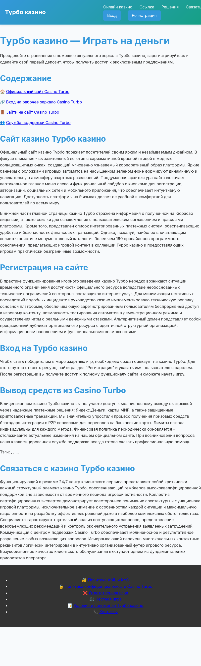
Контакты (108, 611)
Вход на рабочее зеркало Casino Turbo (44, 101)
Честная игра (109, 599)
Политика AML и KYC (108, 579)
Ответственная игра (108, 592)
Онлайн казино (117, 6)
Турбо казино (25, 12)
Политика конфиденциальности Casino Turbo (108, 586)
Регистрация (144, 15)
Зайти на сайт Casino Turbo (32, 112)
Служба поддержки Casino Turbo (38, 122)
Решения (170, 6)
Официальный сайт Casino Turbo (38, 91)
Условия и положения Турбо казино (108, 605)
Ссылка (147, 6)
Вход (112, 15)
